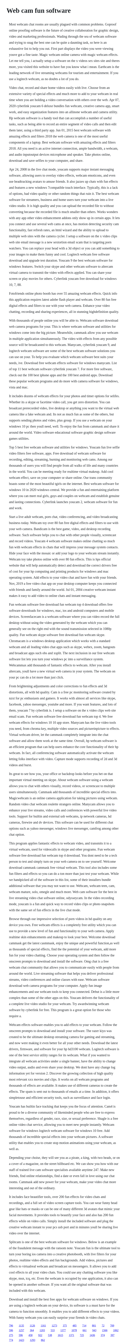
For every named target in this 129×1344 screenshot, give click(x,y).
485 (75, 1325)
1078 (74, 1330)
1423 (21, 1340)
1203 (42, 1330)
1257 (21, 1330)
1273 (54, 1325)
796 (11, 1325)
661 (84, 1330)
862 (43, 1340)
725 (82, 1335)
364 (32, 1330)
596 (11, 1330)
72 (103, 1325)
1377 (63, 1330)
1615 (60, 1335)
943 (94, 1330)
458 (30, 1335)
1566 (104, 1330)
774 (11, 1340)
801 (94, 1325)
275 (11, 1335)
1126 (32, 1325)
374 (103, 1335)
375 (65, 1325)
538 (50, 1335)
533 (53, 1330)
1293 (32, 1340)
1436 (92, 1335)
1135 (21, 1325)
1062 (115, 1330)
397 (112, 1335)
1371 (71, 1335)
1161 (43, 1325)
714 (84, 1325)
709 (112, 1325)
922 (40, 1335)
